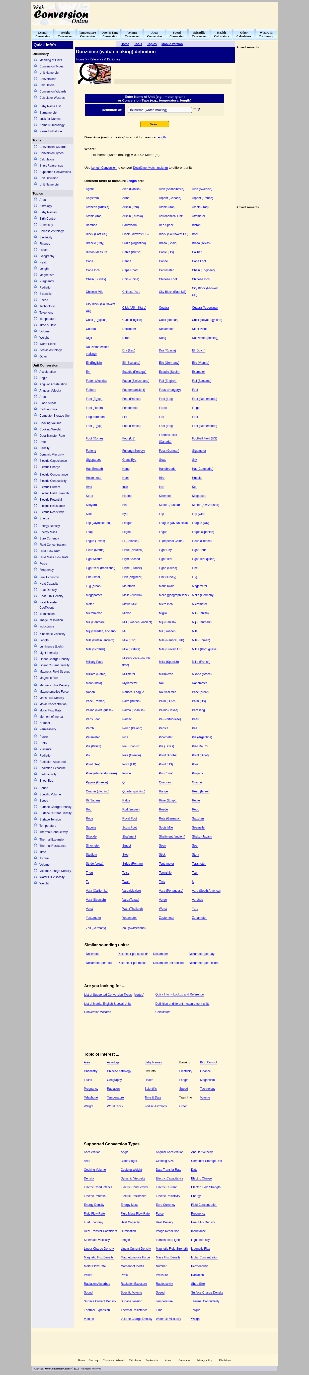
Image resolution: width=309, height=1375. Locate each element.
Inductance (46, 626)
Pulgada (197, 773)
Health (43, 262)
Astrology (45, 206)
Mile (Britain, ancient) (100, 640)
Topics (38, 193)
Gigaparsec (93, 460)
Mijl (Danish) (167, 622)
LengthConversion (42, 34)
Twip (162, 881)
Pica (125, 737)
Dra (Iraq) (128, 350)
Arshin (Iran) (130, 207)
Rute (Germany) (170, 818)
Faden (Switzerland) (135, 381)
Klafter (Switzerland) (205, 505)
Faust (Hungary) (170, 390)
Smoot (126, 845)
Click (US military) (134, 307)
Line (195, 568)
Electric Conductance (53, 474)
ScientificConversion (199, 34)
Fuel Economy (49, 577)
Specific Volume (50, 794)
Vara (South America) (206, 890)
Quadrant (165, 782)
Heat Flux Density (51, 596)
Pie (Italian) (93, 746)
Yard (195, 908)
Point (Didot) (200, 755)
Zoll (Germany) (96, 928)
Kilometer (165, 496)
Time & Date (47, 325)
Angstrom (92, 198)
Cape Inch (93, 270)
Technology (47, 306)
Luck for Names (49, 119)
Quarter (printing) (133, 791)
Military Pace (94, 662)
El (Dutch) (198, 350)
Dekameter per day (201, 954)
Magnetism (46, 275)
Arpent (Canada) (170, 198)
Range (163, 791)
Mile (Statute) (131, 649)
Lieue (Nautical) (132, 550)
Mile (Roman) (201, 640)
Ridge (126, 800)
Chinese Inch (201, 279)
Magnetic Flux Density (54, 685)
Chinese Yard (131, 292)
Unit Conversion (45, 365)
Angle (43, 378)
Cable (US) (166, 252)
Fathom (91, 390)
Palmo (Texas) (168, 710)
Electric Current (49, 487)
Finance (44, 243)
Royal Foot (129, 818)
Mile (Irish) (129, 640)
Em (88, 372)
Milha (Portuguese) (204, 649)
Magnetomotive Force (53, 691)
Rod (89, 809)
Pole (195, 764)
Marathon (128, 586)
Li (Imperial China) (171, 541)
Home (81, 1360)
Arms (125, 198)
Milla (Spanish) (169, 662)
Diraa (126, 338)
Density (44, 448)
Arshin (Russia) (132, 216)
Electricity (45, 237)
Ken (194, 487)
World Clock (47, 344)
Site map (94, 1360)
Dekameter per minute (132, 963)
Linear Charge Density (54, 659)
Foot (195, 417)
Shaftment (129, 836)
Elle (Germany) (169, 362)
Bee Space (166, 225)
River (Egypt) (168, 800)
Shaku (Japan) (202, 836)
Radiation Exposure (52, 768)
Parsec (127, 719)
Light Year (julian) (203, 559)
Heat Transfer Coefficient (48, 605)
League (127, 523)
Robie (196, 800)
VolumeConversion (132, 34)
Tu (88, 881)
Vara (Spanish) (96, 899)
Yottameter (129, 918)
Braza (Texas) (201, 243)
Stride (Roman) (132, 863)
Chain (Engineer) (203, 270)
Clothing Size (48, 409)
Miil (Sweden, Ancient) (137, 622)
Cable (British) (131, 252)
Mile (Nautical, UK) (171, 640)
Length (44, 268)
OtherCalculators (244, 34)
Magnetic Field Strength (55, 671)
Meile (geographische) (174, 595)
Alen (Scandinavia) (171, 189)
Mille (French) (201, 662)
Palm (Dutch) (168, 701)
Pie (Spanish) (131, 746)
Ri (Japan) (93, 800)
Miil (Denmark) (96, 622)
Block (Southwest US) (173, 234)
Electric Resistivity (51, 512)
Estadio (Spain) (169, 372)
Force (43, 563)
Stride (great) (95, 863)
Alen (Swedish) (202, 189)
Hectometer (94, 478)
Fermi (163, 408)
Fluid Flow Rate (49, 551)
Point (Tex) (93, 764)
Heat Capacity (48, 583)
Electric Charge (49, 467)
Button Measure (96, 252)
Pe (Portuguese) (170, 719)
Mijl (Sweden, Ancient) (101, 631)
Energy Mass (48, 532)
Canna (126, 261)
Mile (195, 631)
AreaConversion (154, 34)
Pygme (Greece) (97, 782)
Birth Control (47, 218)
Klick (89, 514)
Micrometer (199, 604)
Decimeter (129, 329)
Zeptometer (166, 918)
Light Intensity (48, 653)
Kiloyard (91, 505)
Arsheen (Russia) (97, 207)
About (168, 1360)
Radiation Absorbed (52, 762)
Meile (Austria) (132, 595)
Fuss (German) (169, 450)
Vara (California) (97, 890)
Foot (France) (131, 426)
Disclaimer (225, 1360)
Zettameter (199, 918)
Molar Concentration (52, 704)
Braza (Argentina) (134, 243)
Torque (44, 858)
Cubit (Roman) (169, 320)
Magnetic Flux (48, 678)
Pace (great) (200, 692)
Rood (195, 809)
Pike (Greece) (131, 755)
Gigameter (199, 450)
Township (165, 872)
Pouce (126, 773)
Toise (125, 872)
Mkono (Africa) (202, 674)
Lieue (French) (202, 541)
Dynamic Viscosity (51, 454)
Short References (51, 165)
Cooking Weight (50, 429)
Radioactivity (47, 774)
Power (43, 737)
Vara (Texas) (130, 899)
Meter (90, 604)
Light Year (165, 559)
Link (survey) (167, 577)
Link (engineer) (132, 577)
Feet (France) (131, 399)
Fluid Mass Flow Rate (53, 557)
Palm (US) (199, 701)
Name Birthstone (50, 131)
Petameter (93, 737)
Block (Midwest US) (135, 234)
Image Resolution (51, 620)
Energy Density (49, 526)
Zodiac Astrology (50, 350)
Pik (88, 755)
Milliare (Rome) (96, 674)
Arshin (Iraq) (200, 207)
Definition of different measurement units (182, 1003)
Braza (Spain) (168, 243)
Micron (126, 613)
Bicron (196, 225)
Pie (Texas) (166, 746)
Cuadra (164, 307)
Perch (90, 728)
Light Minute (94, 559)
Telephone (46, 312)
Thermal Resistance (52, 846)
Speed (43, 300)
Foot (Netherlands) (204, 426)
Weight (44, 337)
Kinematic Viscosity (52, 634)
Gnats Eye (129, 460)
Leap (89, 532)
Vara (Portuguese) (171, 890)
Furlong (91, 450)
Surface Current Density (55, 813)
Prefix (43, 743)
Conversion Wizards (52, 91)
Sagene (91, 827)
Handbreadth (167, 469)
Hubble (197, 478)
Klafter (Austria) (169, 505)
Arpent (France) (202, 198)
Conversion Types (51, 66)
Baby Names (48, 212)
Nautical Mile (167, 692)
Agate (90, 189)
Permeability (47, 729)
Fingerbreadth (95, 417)
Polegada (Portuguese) (101, 773)
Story (195, 854)
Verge (163, 899)
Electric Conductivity (52, 481)
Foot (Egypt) (94, 426)
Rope (89, 818)
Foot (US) (128, 438)
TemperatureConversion (87, 34)
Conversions (47, 79)
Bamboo (91, 225)
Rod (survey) (131, 809)
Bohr (195, 234)
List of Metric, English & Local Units (107, 1003)
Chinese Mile (94, 292)
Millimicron (166, 674)
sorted (139, 994)
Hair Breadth (94, 469)
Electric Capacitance (53, 461)
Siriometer (93, 845)
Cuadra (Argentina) (205, 307)
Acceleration (47, 372)
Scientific (45, 294)
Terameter (199, 863)
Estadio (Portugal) (134, 372)
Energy (44, 518)
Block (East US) (96, 234)
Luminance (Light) (51, 646)
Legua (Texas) (95, 541)
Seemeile (198, 827)
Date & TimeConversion (110, 34)
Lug (194, 577)
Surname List (48, 112)
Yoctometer (93, 918)
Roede (163, 809)
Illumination (47, 614)
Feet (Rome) (94, 408)
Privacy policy (204, 1360)
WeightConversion (65, 34)
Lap (161, 514)
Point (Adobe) (168, 755)
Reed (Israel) (200, 791)
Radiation (45, 287)
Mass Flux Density (51, 698)
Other (43, 356)
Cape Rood (130, 270)
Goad (162, 460)
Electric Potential (50, 499)
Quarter (197, 782)
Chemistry (46, 225)
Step (125, 854)
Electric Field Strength (54, 493)
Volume (44, 331)
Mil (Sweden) (168, 631)
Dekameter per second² (204, 963)
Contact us (185, 1360)
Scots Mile (166, 827)
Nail (161, 683)
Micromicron (94, 613)
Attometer (198, 216)
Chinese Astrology (51, 231)
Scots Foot (129, 827)
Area (42, 200)
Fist (124, 417)
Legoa (126, 532)
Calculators (46, 85)
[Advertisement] (186, 14)
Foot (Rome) (94, 438)
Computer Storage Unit (54, 415)
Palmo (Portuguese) (99, 710)
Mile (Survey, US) (170, 649)
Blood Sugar (47, 403)
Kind (125, 505)
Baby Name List (50, 106)
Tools (37, 140)
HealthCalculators (221, 34)
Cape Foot (199, 261)
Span (162, 845)
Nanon (90, 692)
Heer (125, 478)
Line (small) (94, 577)
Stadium (91, 854)
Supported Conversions (55, 172)
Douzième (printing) (205, 338)
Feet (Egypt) (94, 399)
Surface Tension (50, 819)
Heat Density (48, 590)
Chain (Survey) (96, 279)
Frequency (46, 570)
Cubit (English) (132, 320)
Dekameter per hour (99, 963)
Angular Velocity (50, 390)
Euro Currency (49, 538)
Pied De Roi (200, 746)
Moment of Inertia (51, 716)
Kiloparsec (199, 496)
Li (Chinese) (130, 541)
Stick (162, 854)
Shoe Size (46, 780)
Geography (46, 256)
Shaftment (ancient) (172, 836)
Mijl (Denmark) (202, 622)
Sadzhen (198, 818)
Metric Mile (129, 604)
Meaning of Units (50, 60)
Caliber (197, 252)
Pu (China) (166, 773)
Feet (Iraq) (166, 399)
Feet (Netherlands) (204, 399)
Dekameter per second (168, 963)
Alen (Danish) (131, 189)
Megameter (199, 586)
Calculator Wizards (52, 98)
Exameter (198, 372)
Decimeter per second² (133, 954)
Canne (163, 261)
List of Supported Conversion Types (108, 994)
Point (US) (166, 764)
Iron (161, 487)
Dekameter (166, 329)
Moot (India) (94, 683)
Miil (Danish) (200, 613)
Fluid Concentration (52, 544)
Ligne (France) (132, 568)
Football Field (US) (204, 438)
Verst (89, 908)
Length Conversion (104, 167)
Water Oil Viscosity (51, 877)
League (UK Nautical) (173, 523)
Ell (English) (94, 362)
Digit (89, 338)
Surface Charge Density (55, 807)
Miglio (163, 613)
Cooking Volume (50, 423)
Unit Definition (48, 178)
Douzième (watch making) (150, 167)
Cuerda (91, 329)
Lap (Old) (198, 514)
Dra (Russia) (167, 350)
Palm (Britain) (131, 701)
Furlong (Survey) (133, 450)
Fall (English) (168, 381)
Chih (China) (130, 279)
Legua (163, 532)
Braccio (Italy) (95, 243)
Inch (125, 487)
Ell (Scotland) (131, 362)
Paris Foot (93, 719)
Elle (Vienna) (200, 362)
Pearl (195, 719)
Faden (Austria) (96, 381)
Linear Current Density (54, 665)
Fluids (43, 250)
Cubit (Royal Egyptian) (207, 320)
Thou (89, 872)
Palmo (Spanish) (133, 710)
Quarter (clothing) (97, 791)
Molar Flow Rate (50, 710)
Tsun (195, 872)
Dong (162, 338)
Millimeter (128, 674)
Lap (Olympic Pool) (99, 523)
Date (42, 442)
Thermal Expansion (52, 839)
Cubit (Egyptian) (97, 320)
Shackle (91, 836)
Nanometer (199, 683)
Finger (196, 408)
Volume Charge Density (55, 871)
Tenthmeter (166, 863)
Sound (43, 788)
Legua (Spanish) (203, 532)
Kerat (89, 496)
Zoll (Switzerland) (134, 928)
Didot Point (199, 329)
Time (42, 852)
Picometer (166, 737)
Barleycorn (129, 225)
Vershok (197, 899)
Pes (194, 728)
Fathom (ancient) (133, 390)
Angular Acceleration (53, 384)
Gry (194, 460)
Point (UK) (129, 764)
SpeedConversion (177, 34)
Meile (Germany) (203, 595)
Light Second (131, 559)
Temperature (47, 319)
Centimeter (166, 270)
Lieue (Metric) (95, 550)
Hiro (162, 478)
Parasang (198, 710)
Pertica (163, 728)
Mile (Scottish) (95, 649)
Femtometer (130, 408)
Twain (126, 881)
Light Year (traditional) (100, 568)
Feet (195, 390)
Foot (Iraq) (166, 426)
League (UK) (200, 523)
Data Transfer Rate (52, 435)
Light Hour (199, 550)
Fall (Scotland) (201, 381)
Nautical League (133, 692)
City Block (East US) (172, 292)
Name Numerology (51, 125)
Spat (195, 845)
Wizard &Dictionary (266, 34)
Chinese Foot (168, 279)
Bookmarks (151, 1360)
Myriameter (129, 683)
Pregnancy (46, 281)
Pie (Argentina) (202, 737)
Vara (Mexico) (131, 890)
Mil (124, 631)
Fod (161, 417)
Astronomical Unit (171, 216)
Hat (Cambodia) (202, 469)
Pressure (45, 749)
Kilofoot (127, 496)
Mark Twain (166, 586)
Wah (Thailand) (132, 908)
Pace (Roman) (95, 701)
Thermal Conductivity (53, 832)
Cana (89, 261)
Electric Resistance (52, 506)
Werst (163, 908)
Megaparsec (94, 595)
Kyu (125, 514)
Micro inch (166, 604)
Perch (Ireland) (132, 728)
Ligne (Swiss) (168, 568)
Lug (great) (93, 586)
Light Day (165, 550)
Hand (126, 469)
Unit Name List (49, 72)
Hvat (89, 487)
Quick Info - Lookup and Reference (180, 994)
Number (44, 723)
